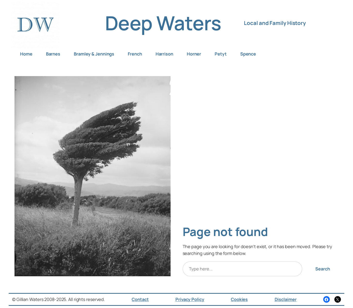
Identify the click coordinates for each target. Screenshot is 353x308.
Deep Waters (163, 23)
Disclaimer (286, 299)
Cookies (239, 299)
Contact (140, 299)
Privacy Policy (189, 299)
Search (322, 269)
